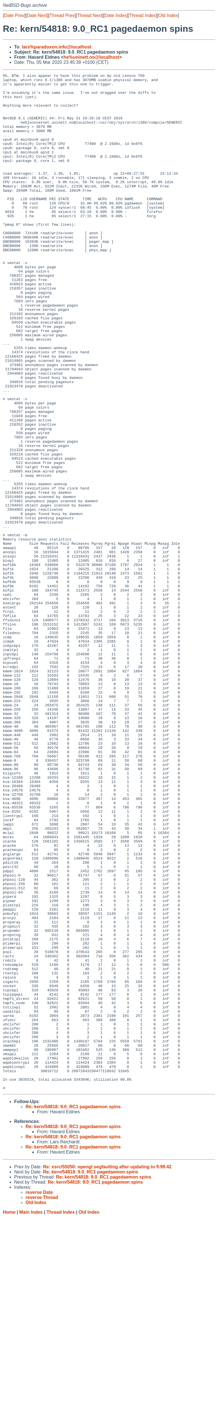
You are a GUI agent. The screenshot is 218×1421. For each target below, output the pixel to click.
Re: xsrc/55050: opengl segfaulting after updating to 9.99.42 (107, 1370)
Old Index (168, 15)
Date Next (37, 15)
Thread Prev (62, 15)
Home (9, 1415)
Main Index (31, 1415)
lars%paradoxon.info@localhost (56, 47)
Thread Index (142, 15)
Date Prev (14, 15)
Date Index (115, 15)
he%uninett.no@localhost (91, 57)
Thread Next (89, 15)
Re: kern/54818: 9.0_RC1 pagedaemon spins (73, 1310)
